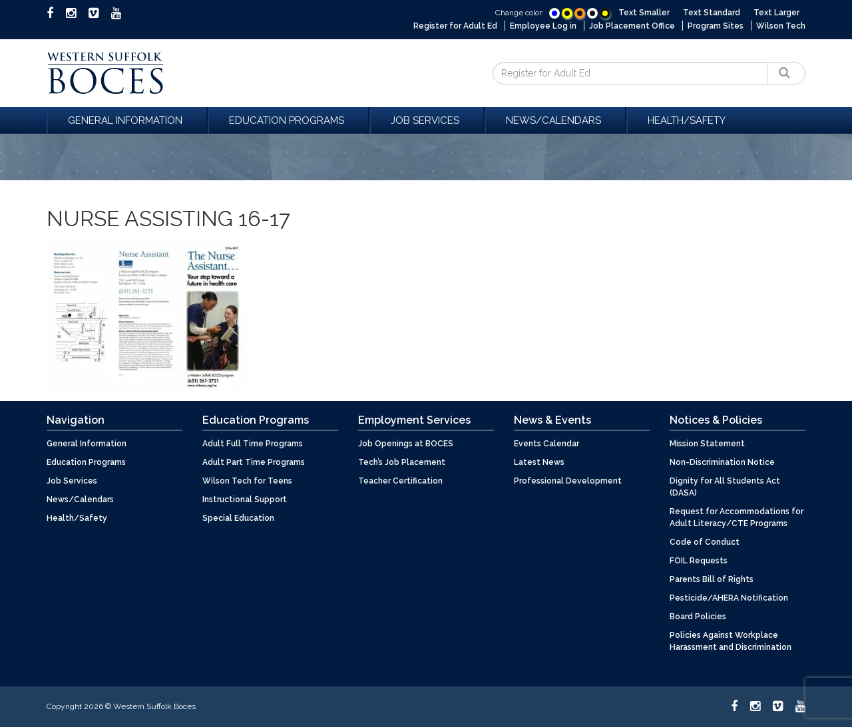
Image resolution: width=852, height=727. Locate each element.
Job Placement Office (632, 26)
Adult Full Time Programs (252, 443)
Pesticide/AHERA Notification (729, 598)
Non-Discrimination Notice (722, 462)
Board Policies (698, 616)
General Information (127, 120)
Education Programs (288, 120)
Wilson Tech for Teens (247, 481)
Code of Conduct (705, 542)
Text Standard (711, 12)
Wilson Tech (780, 26)
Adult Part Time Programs (253, 462)
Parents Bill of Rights (711, 579)
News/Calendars (555, 120)
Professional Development (568, 481)
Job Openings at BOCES (405, 443)
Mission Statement (707, 443)
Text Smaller (644, 12)
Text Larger (776, 12)
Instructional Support (244, 499)
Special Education (238, 518)
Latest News (539, 462)
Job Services (427, 120)
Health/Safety (687, 120)
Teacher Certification (400, 481)
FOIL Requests (699, 560)
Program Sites (716, 26)
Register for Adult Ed (455, 26)
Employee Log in (543, 26)
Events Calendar (546, 443)
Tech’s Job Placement (401, 462)
